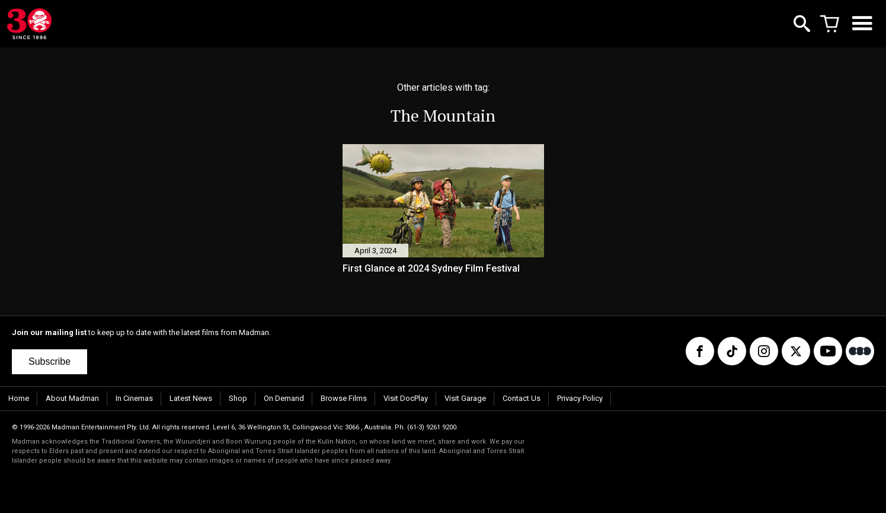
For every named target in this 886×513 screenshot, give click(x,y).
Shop (238, 398)
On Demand (284, 398)
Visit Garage (465, 398)
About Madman (72, 398)
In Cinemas (134, 398)
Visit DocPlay (405, 398)
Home (18, 398)
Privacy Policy (580, 398)
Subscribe (49, 361)
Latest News (190, 398)
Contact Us (521, 398)
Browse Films (344, 398)
